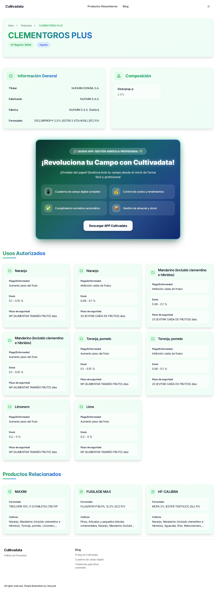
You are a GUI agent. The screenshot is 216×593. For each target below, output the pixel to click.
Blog (125, 6)
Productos (26, 25)
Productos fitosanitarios (102, 6)
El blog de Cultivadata (86, 554)
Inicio (11, 25)
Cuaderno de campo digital (89, 559)
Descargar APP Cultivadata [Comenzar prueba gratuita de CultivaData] (108, 225)
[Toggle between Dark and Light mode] (208, 6)
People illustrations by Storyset (40, 585)
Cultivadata (13, 550)
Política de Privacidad (15, 555)
